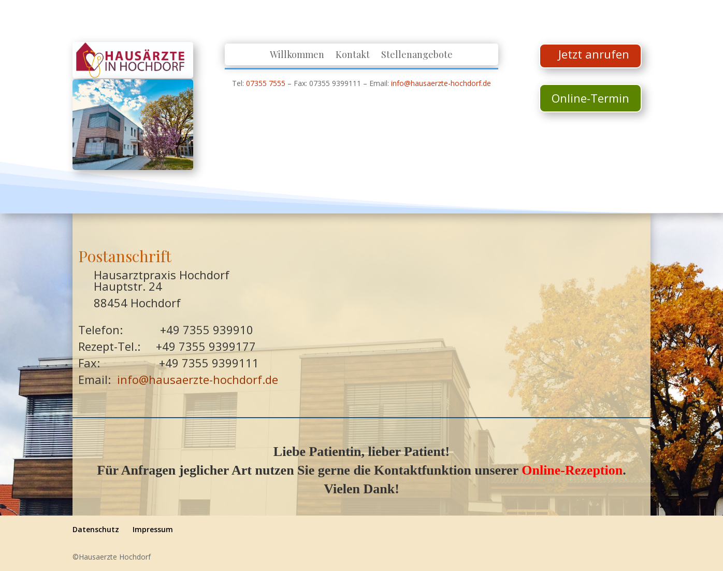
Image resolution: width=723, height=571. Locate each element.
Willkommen (297, 55)
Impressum (153, 529)
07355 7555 (265, 83)
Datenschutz (96, 529)
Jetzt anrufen (593, 54)
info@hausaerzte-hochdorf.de (441, 83)
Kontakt (353, 55)
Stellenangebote (417, 55)
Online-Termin (590, 98)
